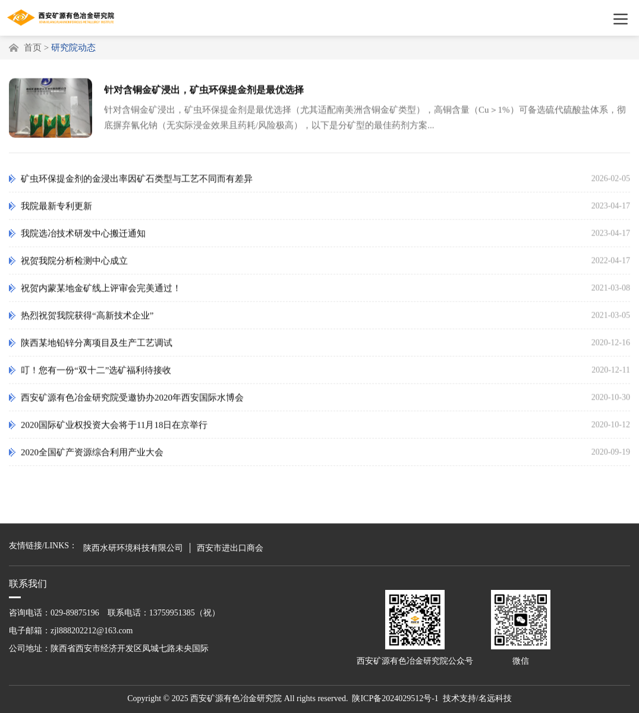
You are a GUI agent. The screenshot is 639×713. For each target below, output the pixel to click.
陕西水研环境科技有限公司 (133, 548)
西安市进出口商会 (230, 548)
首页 (33, 47)
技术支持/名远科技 (477, 698)
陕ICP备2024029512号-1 (395, 698)
